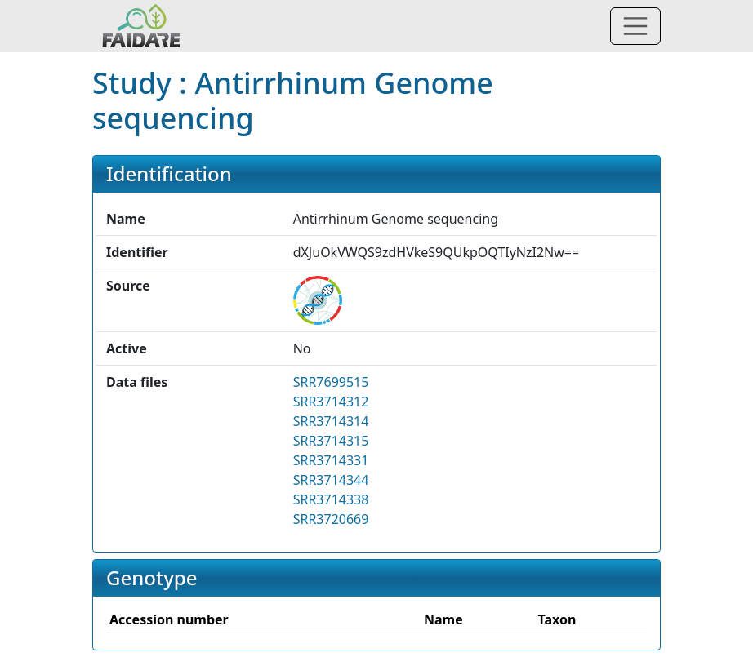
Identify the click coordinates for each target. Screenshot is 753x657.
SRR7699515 (331, 382)
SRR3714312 (331, 402)
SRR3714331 (331, 460)
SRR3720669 (331, 519)
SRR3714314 (331, 421)
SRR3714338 (331, 499)
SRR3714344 (331, 480)
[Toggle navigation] (635, 26)
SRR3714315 (331, 441)
